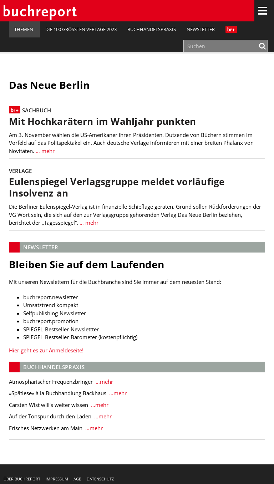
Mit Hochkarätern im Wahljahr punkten (102, 121)
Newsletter (201, 29)
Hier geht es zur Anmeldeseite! (46, 350)
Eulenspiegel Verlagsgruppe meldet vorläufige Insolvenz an (117, 187)
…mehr (103, 381)
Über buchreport (22, 479)
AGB (77, 479)
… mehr (44, 150)
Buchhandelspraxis (151, 29)
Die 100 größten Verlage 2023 (81, 29)
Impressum (57, 479)
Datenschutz (100, 479)
